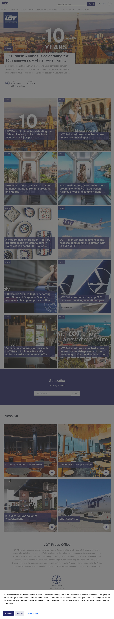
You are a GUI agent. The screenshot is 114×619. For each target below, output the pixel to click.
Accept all (8, 613)
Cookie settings (33, 613)
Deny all (20, 613)
